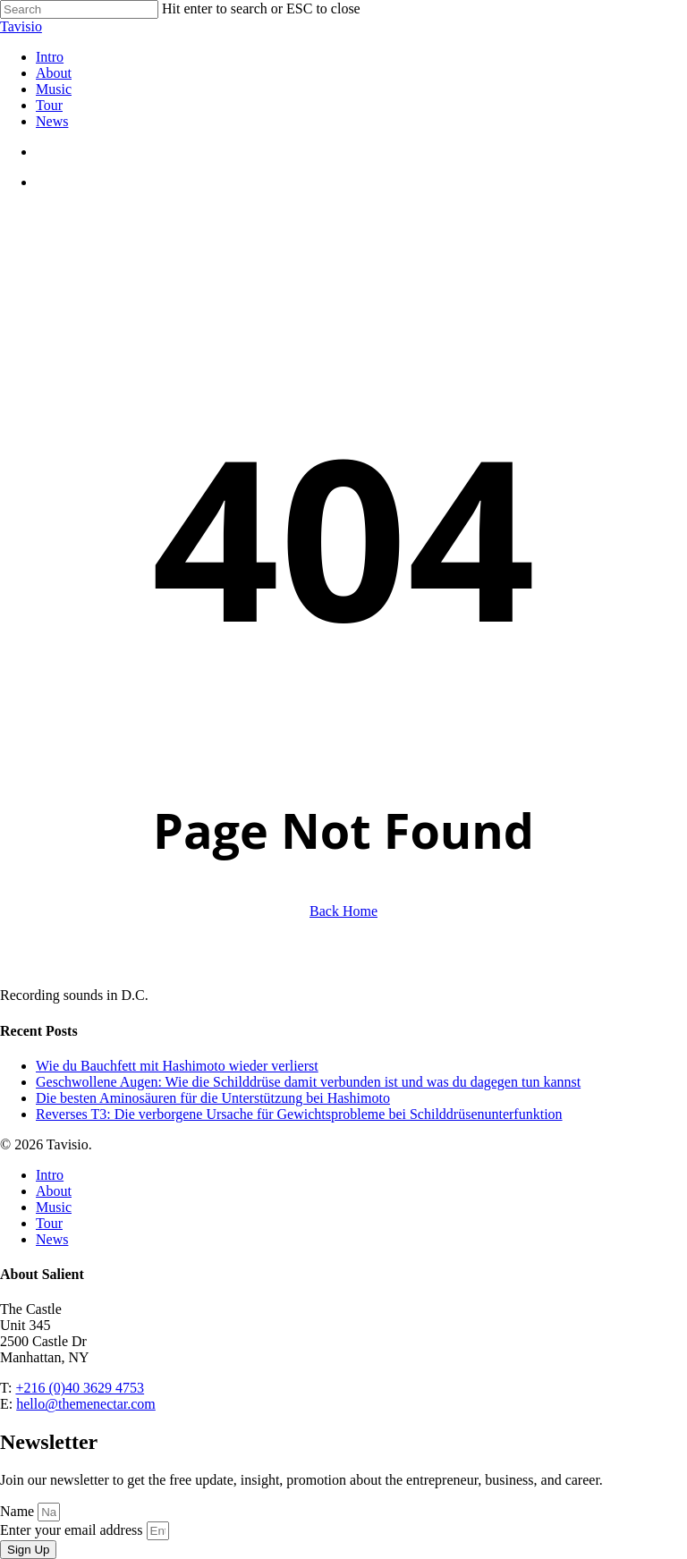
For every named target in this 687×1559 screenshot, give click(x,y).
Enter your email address (73, 1530)
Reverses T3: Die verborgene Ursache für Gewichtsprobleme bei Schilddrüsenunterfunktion (299, 1114)
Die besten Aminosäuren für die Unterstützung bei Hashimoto (213, 1098)
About (54, 1191)
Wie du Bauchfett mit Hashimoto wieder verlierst (177, 1065)
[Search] (79, 9)
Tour (49, 1223)
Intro (50, 1174)
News (52, 1239)
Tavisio (21, 26)
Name (19, 1511)
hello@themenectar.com (86, 1403)
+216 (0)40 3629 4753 (79, 1387)
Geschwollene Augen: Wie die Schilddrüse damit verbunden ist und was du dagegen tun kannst (308, 1081)
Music (54, 1207)
